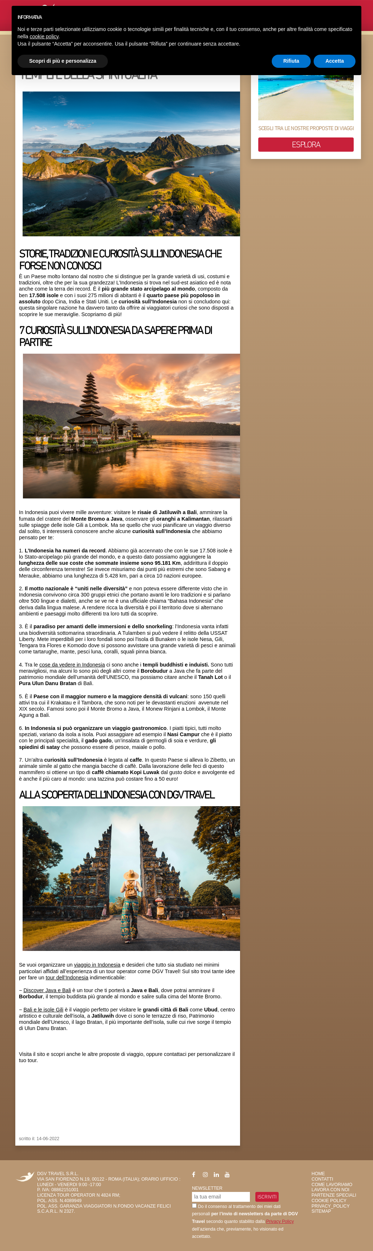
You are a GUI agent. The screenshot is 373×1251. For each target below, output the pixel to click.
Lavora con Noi (330, 1189)
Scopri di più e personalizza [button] (62, 61)
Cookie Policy (328, 1200)
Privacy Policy (280, 1221)
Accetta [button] (334, 61)
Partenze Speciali (333, 1195)
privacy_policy (330, 1206)
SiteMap (321, 1211)
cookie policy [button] (44, 36)
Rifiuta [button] (291, 61)
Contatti (322, 1179)
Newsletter (207, 1188)
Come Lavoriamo (331, 1184)
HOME (318, 1173)
